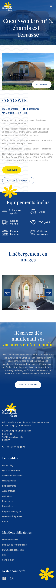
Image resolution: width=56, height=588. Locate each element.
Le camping (7, 465)
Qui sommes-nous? (11, 470)
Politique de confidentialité (14, 545)
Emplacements (9, 486)
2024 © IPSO (8, 560)
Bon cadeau (7, 506)
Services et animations (12, 475)
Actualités (6, 496)
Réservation (7, 501)
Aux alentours (8, 491)
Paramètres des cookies (13, 550)
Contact (6, 521)
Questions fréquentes (12, 516)
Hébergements (9, 480)
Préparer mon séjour (11, 511)
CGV (4, 555)
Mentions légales (10, 539)
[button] (51, 7)
